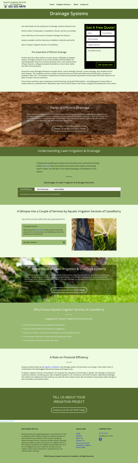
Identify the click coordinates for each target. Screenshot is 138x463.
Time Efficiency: (26, 189)
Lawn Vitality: (59, 189)
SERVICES (79, 436)
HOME (78, 434)
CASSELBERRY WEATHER (7, 421)
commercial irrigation (95, 114)
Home (53, 4)
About (75, 4)
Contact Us (83, 4)
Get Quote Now (105, 64)
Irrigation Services (63, 4)
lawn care (45, 166)
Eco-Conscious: (43, 189)
